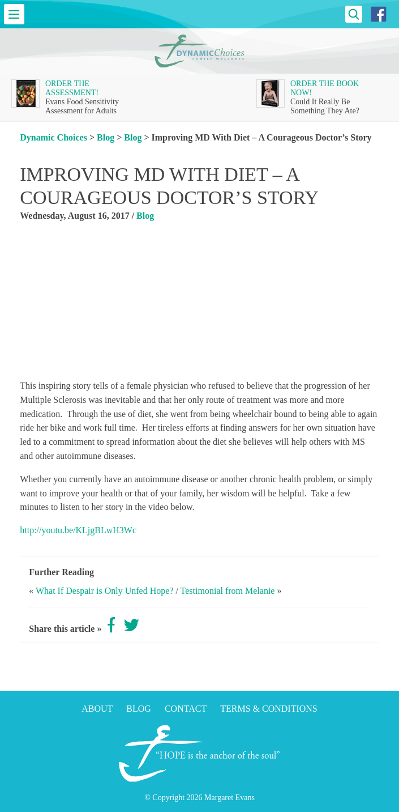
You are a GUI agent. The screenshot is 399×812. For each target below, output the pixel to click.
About (97, 708)
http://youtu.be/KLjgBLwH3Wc (78, 530)
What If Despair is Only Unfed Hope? (104, 591)
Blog (105, 137)
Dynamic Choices (53, 137)
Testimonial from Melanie (228, 591)
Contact (186, 708)
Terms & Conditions (269, 708)
